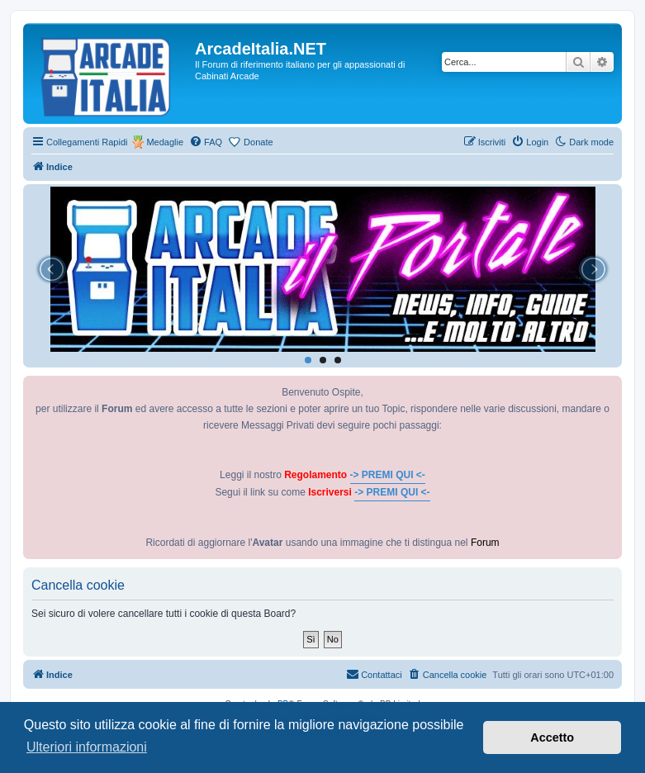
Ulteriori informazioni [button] (86, 747)
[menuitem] (205, 142)
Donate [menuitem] (258, 142)
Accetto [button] (552, 737)
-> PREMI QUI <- (387, 475)
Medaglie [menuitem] (164, 142)
